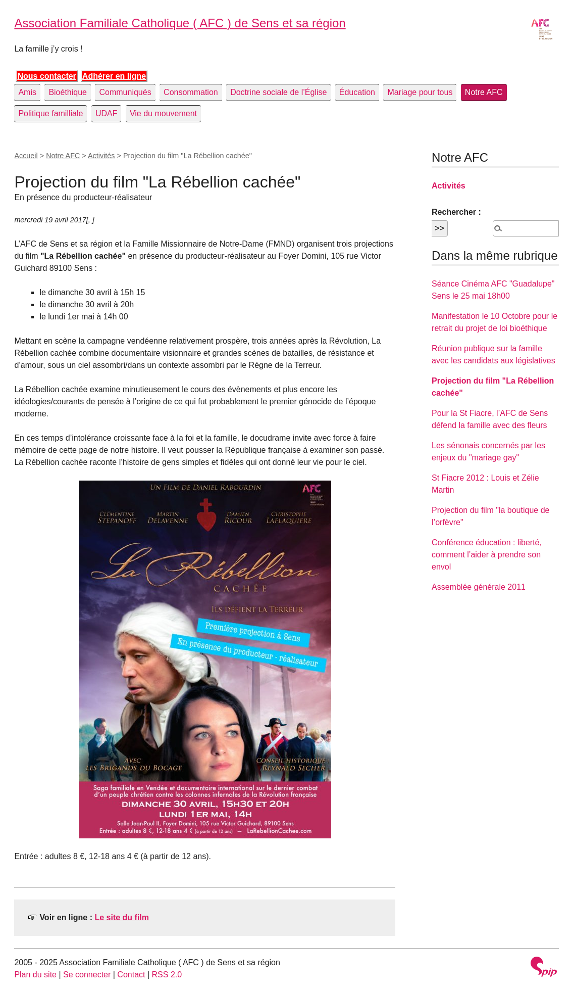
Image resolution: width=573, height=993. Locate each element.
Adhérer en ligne (114, 76)
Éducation (357, 92)
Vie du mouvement (163, 113)
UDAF (106, 113)
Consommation (191, 92)
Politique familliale (50, 113)
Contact (131, 974)
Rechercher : (456, 212)
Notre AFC (484, 92)
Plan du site (35, 974)
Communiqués (125, 92)
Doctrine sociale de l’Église (278, 92)
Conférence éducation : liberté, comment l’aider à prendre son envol (487, 554)
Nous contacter (46, 76)
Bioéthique (67, 92)
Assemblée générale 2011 (479, 587)
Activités (101, 156)
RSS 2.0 (167, 974)
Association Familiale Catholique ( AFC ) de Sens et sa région (179, 23)
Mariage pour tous (419, 92)
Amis (27, 92)
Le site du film (121, 917)
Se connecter (87, 974)
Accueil (25, 156)
